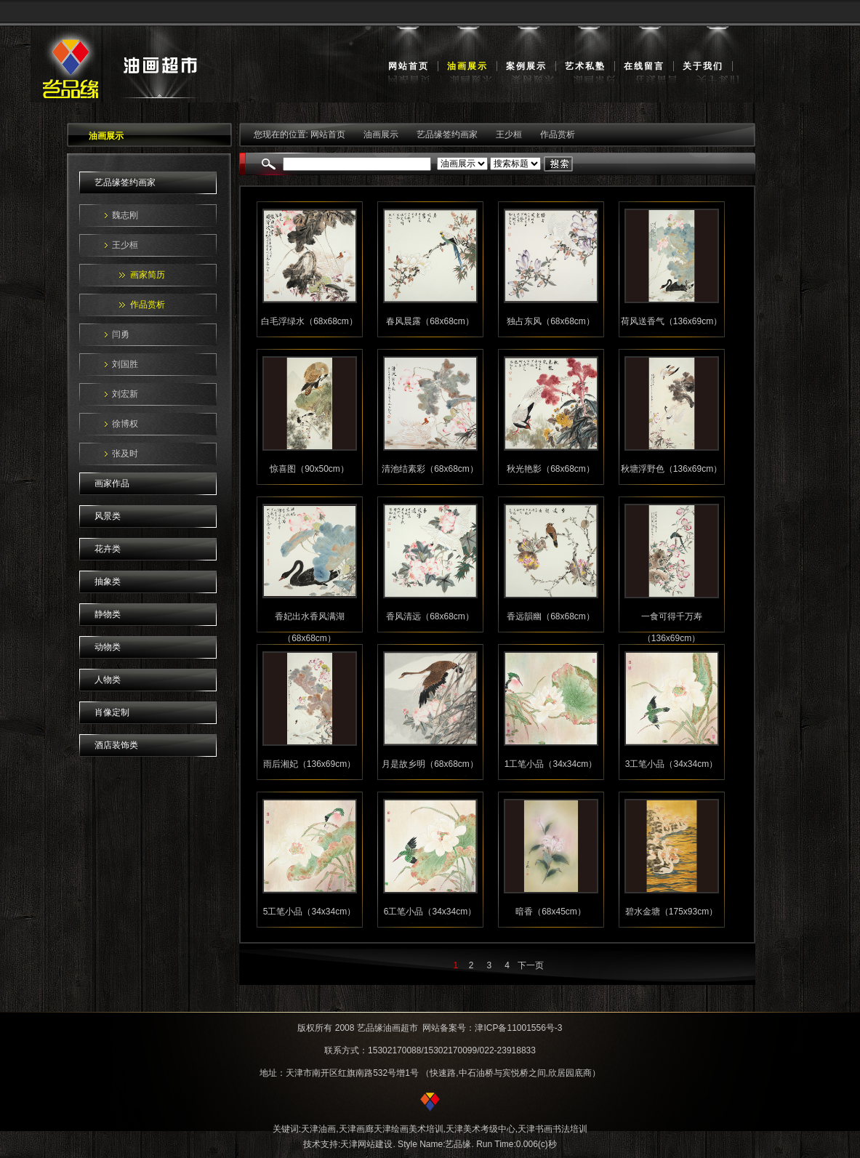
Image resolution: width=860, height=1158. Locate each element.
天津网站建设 (366, 1144)
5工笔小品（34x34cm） (309, 911)
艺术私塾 (585, 66)
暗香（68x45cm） (550, 911)
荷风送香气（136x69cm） (671, 321)
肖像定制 (112, 712)
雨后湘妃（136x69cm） (309, 764)
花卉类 (108, 549)
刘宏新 (125, 394)
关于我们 (703, 66)
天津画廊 (356, 1129)
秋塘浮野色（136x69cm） (671, 469)
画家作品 (112, 483)
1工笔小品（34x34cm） (551, 764)
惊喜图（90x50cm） (309, 469)
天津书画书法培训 (552, 1129)
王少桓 (125, 245)
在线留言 (644, 66)
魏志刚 (125, 215)
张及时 (125, 454)
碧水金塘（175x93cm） (671, 911)
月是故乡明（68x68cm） (430, 764)
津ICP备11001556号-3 (518, 1028)
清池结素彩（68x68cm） (430, 469)
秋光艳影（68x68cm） (551, 469)
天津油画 (318, 1129)
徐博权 (125, 424)
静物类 (108, 614)
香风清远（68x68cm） (430, 616)
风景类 (108, 516)
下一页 (531, 965)
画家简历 (147, 275)
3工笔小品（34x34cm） (671, 764)
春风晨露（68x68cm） (430, 321)
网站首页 (408, 66)
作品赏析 (147, 304)
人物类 (108, 680)
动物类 (108, 647)
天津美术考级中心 (480, 1129)
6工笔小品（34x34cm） (430, 911)
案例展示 (526, 66)
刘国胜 (125, 364)
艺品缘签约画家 (125, 182)
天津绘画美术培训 (408, 1129)
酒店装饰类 (116, 745)
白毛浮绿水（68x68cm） (309, 321)
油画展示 (467, 66)
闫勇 (120, 334)
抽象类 (108, 581)
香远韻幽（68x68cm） (551, 616)
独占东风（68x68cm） (551, 321)
